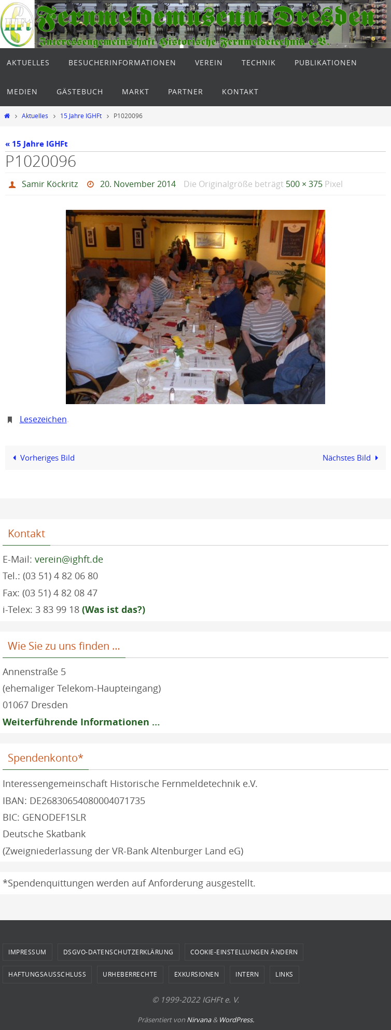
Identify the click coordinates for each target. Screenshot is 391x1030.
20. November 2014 (138, 184)
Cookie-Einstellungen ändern (244, 952)
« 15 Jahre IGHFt (36, 143)
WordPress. (236, 1019)
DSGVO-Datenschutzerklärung (118, 952)
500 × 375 (304, 184)
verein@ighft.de (69, 559)
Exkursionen (196, 974)
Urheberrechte (130, 974)
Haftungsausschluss (47, 974)
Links (284, 974)
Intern (247, 974)
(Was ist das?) (113, 609)
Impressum (27, 952)
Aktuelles (35, 115)
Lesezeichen (43, 419)
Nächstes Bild (352, 457)
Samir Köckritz (50, 184)
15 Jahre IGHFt (81, 115)
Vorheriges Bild (41, 457)
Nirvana (199, 1019)
